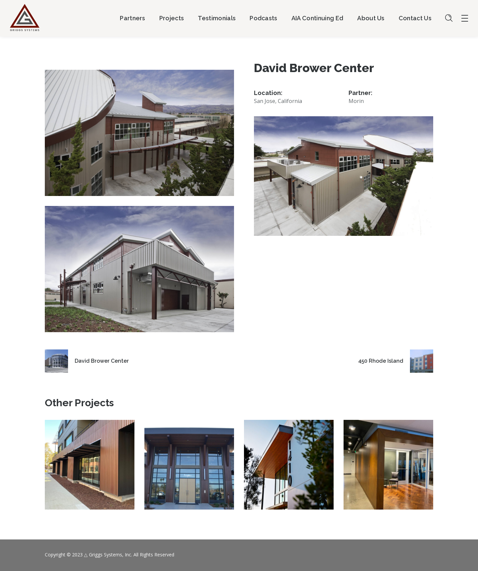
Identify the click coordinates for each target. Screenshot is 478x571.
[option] (89, 470)
